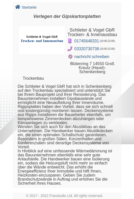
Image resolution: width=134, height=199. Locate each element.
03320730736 (86, 49)
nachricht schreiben (92, 56)
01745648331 (86, 41)
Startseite (26, 7)
